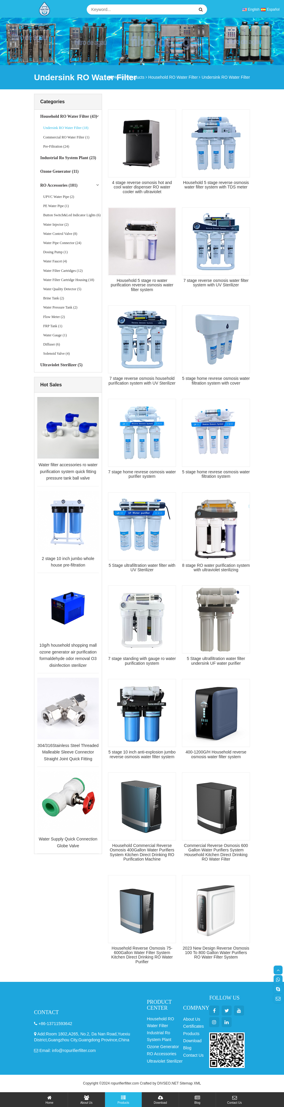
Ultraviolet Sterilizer (165, 1061)
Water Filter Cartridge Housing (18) (68, 280)
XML (197, 1083)
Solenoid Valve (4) (56, 353)
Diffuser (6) (51, 344)
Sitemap (186, 1083)
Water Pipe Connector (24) (62, 243)
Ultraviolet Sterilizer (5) (61, 365)
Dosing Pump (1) (55, 252)
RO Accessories (161, 1053)
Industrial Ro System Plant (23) (68, 158)
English (251, 9)
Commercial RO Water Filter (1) (66, 137)
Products (123, 1099)
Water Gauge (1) (55, 335)
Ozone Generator (163, 1046)
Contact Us (234, 1099)
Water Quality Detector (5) (62, 289)
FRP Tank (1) (52, 326)
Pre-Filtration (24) (56, 146)
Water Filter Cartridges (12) (63, 271)
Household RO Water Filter (173, 77)
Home (49, 1099)
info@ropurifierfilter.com (74, 1050)
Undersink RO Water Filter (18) (65, 128)
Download (160, 1099)
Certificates (193, 1026)
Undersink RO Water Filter (225, 77)
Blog (197, 1099)
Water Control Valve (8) (60, 234)
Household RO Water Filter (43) (68, 116)
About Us (86, 1099)
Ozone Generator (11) (59, 171)
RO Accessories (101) (59, 185)
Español (270, 9)
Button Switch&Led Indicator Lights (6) (72, 215)
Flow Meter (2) (54, 317)
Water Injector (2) (56, 224)
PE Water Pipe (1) (56, 206)
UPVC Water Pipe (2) (58, 197)
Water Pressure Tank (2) (60, 307)
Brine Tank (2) (53, 298)
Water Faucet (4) (55, 261)
